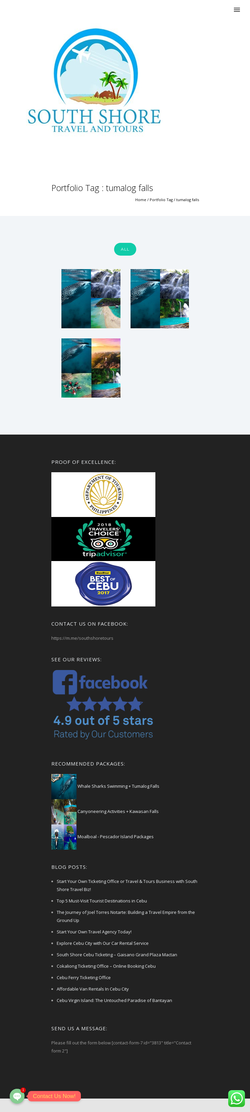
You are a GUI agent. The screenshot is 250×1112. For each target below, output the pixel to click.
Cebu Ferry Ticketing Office (84, 977)
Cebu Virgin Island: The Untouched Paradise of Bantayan (114, 1000)
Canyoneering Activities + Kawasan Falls (118, 811)
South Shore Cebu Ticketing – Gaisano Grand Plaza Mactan (117, 955)
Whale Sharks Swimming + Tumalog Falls (118, 786)
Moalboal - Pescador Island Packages (115, 836)
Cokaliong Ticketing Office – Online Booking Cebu (106, 966)
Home (140, 199)
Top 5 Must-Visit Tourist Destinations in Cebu (102, 901)
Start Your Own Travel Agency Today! (94, 932)
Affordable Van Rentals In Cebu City (93, 989)
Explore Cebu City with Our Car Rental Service (103, 943)
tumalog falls (187, 199)
